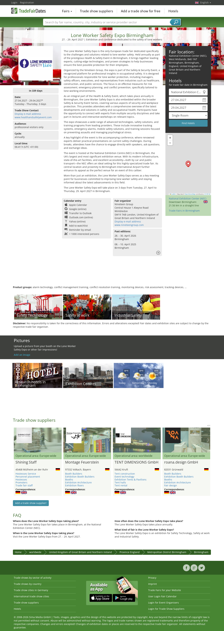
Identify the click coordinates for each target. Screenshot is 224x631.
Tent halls (120, 482)
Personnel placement (28, 476)
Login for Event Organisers (163, 602)
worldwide (35, 552)
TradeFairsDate (28, 10)
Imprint (152, 584)
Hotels (173, 11)
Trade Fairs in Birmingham (184, 210)
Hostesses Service (26, 473)
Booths (69, 479)
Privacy (152, 577)
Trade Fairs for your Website (164, 590)
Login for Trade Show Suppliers (166, 608)
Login (14, 2)
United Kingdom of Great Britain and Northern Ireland (80, 552)
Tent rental (121, 485)
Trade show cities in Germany (31, 590)
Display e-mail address (28, 113)
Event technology (124, 476)
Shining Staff (26, 462)
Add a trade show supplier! (31, 503)
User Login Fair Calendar (162, 596)
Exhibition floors (74, 485)
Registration (27, 2)
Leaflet (173, 194)
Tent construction (125, 473)
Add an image (22, 354)
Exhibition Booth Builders (79, 476)
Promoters (21, 482)
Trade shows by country (27, 584)
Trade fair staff (24, 485)
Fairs (67, 11)
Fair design (170, 485)
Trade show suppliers (96, 11)
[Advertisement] (112, 274)
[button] (188, 163)
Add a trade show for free (140, 11)
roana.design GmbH (181, 462)
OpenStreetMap (190, 194)
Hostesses (21, 479)
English (205, 2)
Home (18, 552)
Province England (130, 552)
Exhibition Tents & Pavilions (130, 479)
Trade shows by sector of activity (32, 577)
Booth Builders (73, 473)
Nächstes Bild (109, 440)
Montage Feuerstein (82, 462)
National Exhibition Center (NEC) (187, 198)
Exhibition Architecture (78, 482)
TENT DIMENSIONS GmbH (136, 462)
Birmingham (201, 552)
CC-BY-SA (207, 194)
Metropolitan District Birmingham (166, 552)
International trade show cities (31, 596)
